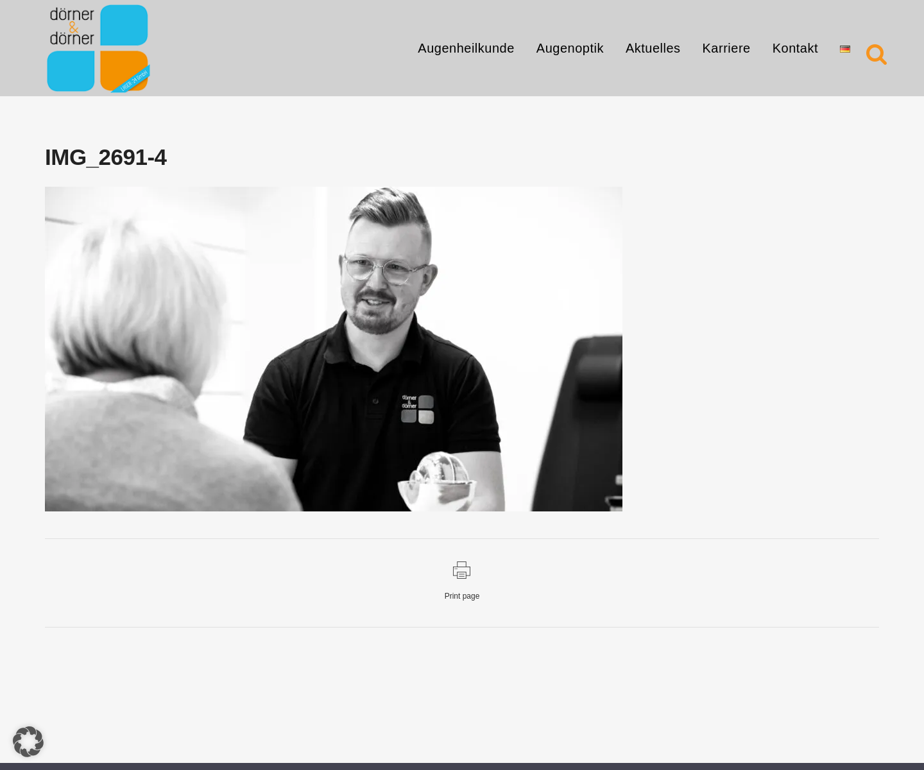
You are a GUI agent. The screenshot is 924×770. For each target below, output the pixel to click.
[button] (28, 742)
